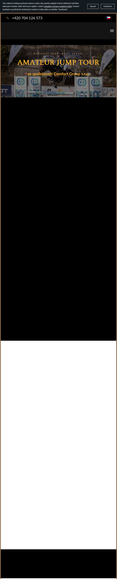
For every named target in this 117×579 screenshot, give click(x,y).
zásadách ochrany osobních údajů (58, 6)
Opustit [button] (93, 6)
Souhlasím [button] (107, 6)
